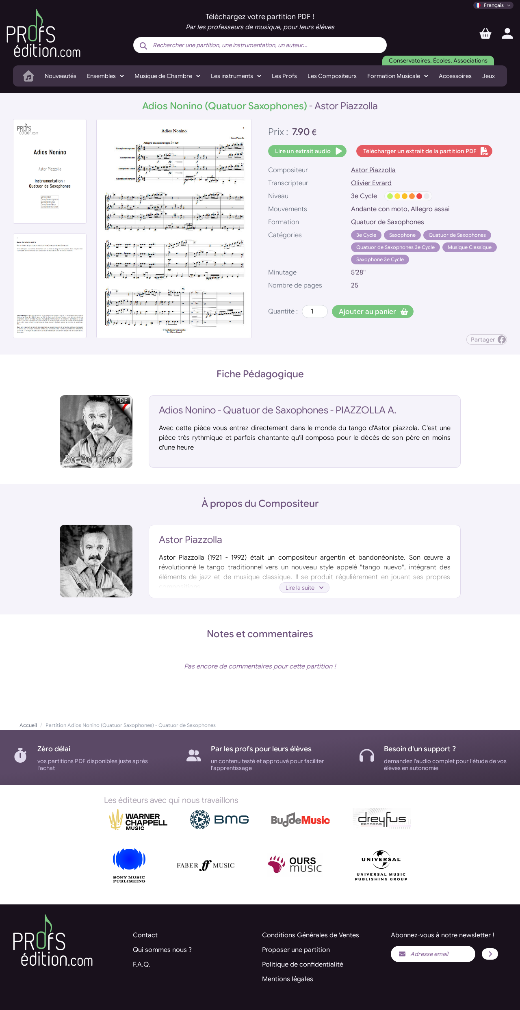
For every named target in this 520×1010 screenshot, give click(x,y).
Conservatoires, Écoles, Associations (438, 60)
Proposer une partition (296, 950)
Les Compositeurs (332, 76)
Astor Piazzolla (373, 170)
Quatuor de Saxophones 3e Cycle (395, 247)
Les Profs (284, 76)
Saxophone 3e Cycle (380, 259)
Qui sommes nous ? (162, 950)
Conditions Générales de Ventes (310, 935)
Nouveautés (60, 76)
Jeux (488, 76)
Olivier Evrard (371, 183)
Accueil (28, 725)
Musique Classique (470, 247)
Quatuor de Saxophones (457, 235)
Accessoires (455, 76)
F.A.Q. (141, 964)
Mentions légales (287, 979)
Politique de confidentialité (302, 964)
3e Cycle (366, 235)
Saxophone (402, 235)
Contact (145, 935)
